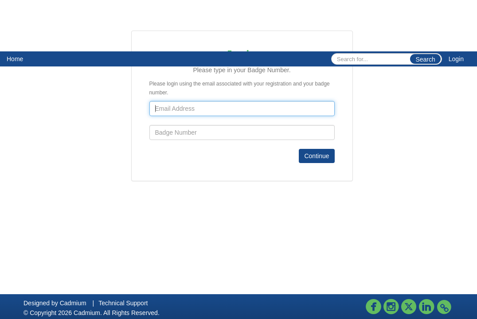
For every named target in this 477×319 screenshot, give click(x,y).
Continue (316, 156)
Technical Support (123, 303)
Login (456, 58)
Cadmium (73, 303)
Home (15, 58)
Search (425, 59)
